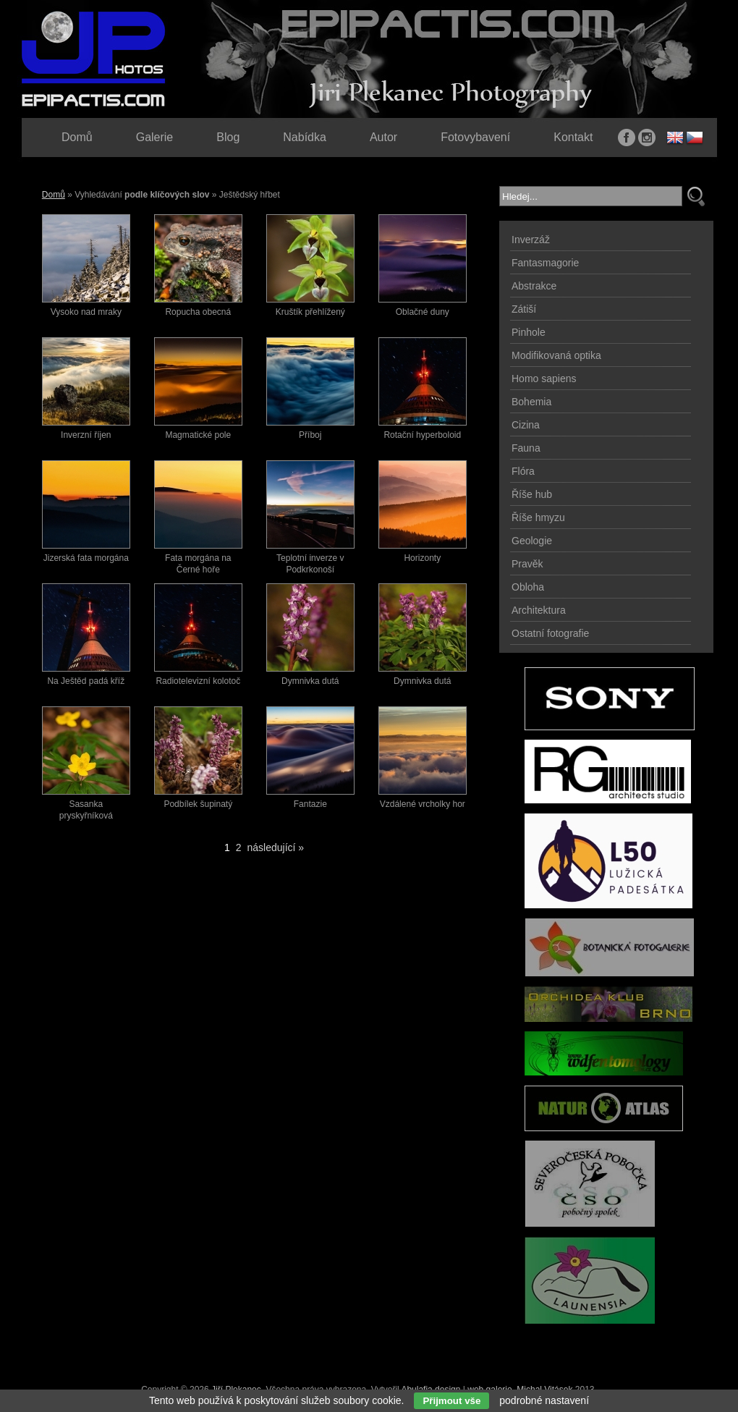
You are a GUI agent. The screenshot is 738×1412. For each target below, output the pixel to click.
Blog (227, 137)
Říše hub (532, 494)
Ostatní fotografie (550, 633)
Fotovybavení (475, 137)
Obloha (528, 587)
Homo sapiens (544, 378)
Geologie (532, 540)
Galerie (155, 137)
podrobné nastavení (544, 1400)
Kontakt (573, 137)
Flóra (523, 471)
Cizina (526, 425)
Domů (53, 195)
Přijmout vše (451, 1400)
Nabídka (304, 137)
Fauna (526, 448)
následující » (276, 847)
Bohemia (531, 401)
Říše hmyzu (538, 517)
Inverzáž (531, 239)
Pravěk (527, 564)
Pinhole (529, 332)
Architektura (539, 610)
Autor (383, 137)
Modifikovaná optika (556, 355)
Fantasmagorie (545, 263)
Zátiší (524, 309)
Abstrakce (534, 286)
